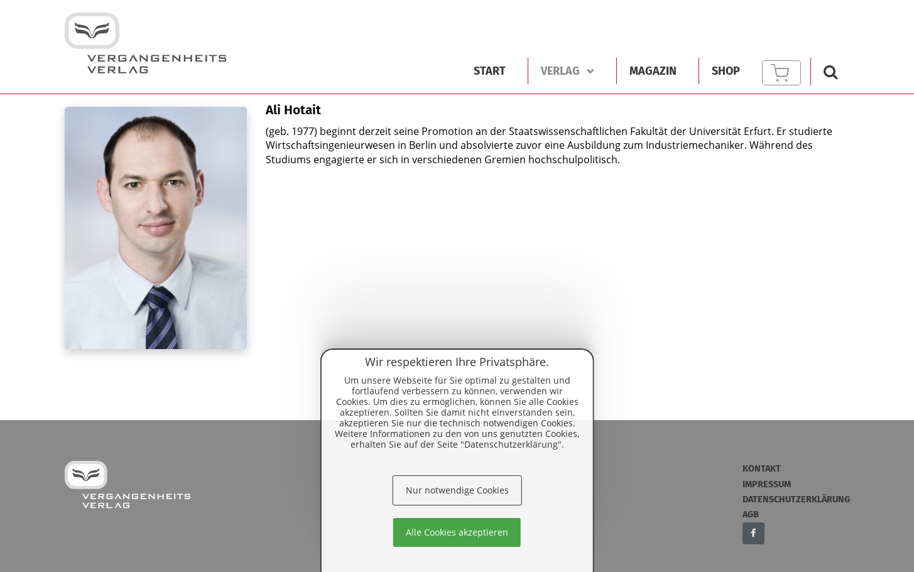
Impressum (767, 484)
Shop (726, 71)
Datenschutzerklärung (796, 499)
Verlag (567, 71)
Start (490, 71)
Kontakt (762, 468)
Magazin (653, 71)
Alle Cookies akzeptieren (457, 532)
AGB (751, 514)
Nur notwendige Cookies (457, 490)
